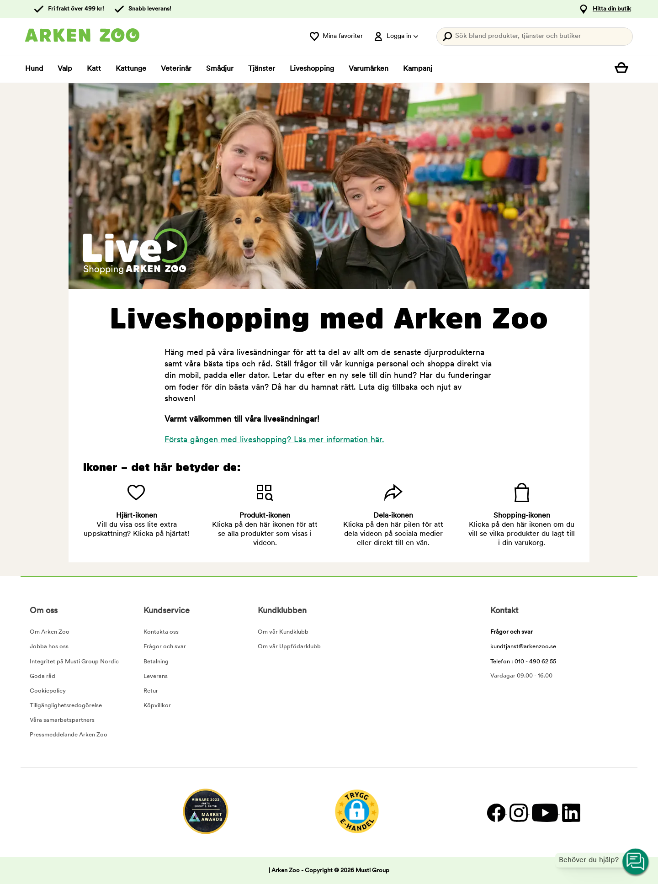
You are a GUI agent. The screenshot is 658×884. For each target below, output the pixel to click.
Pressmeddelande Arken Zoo (68, 735)
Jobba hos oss (49, 647)
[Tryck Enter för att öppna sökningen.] (534, 36)
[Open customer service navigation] (636, 862)
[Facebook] (496, 812)
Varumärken (368, 69)
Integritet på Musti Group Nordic (74, 662)
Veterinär (176, 69)
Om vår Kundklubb (283, 632)
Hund (34, 69)
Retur (150, 691)
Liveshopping (312, 69)
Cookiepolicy (48, 691)
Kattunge (131, 69)
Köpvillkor (157, 706)
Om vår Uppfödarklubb (289, 647)
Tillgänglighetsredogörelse (66, 706)
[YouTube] (545, 812)
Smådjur (219, 69)
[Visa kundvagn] (624, 69)
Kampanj (417, 69)
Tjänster (261, 69)
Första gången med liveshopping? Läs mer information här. (274, 440)
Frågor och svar (164, 647)
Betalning (156, 662)
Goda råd (42, 676)
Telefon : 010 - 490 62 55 (523, 662)
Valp (65, 69)
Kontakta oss (161, 632)
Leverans (155, 676)
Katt (94, 69)
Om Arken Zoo (49, 632)
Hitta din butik (612, 9)
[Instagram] (518, 812)
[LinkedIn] (570, 812)
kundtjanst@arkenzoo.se (523, 647)
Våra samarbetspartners (62, 720)
